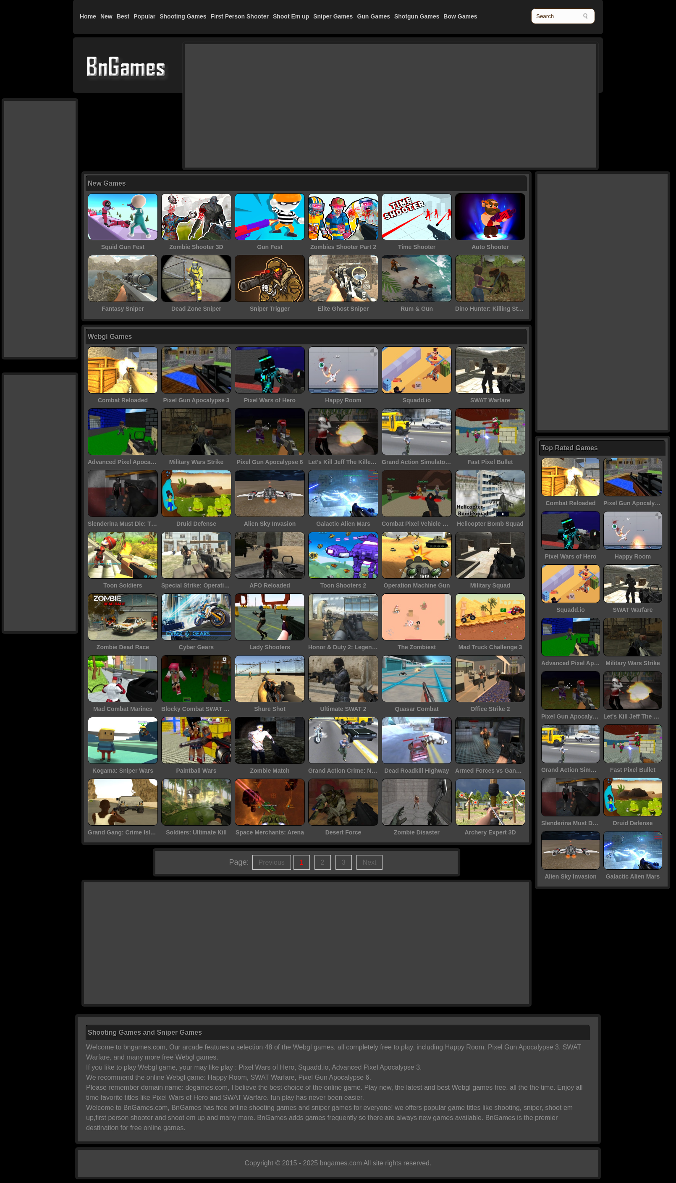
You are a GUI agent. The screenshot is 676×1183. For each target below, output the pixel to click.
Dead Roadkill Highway (416, 770)
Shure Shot (270, 709)
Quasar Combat (416, 709)
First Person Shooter (239, 16)
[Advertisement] (367, 105)
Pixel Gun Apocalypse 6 (269, 462)
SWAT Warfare (490, 400)
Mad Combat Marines (122, 709)
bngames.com (341, 1163)
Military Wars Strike (196, 462)
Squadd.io (417, 400)
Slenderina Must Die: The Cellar (132, 523)
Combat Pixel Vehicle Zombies (424, 523)
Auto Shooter (490, 247)
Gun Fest (270, 247)
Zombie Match (269, 770)
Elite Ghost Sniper (343, 308)
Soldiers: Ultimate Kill (196, 832)
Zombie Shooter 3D (196, 247)
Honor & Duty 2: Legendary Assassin (359, 647)
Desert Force (343, 832)
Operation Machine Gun (417, 585)
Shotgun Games (416, 16)
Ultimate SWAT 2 (343, 709)
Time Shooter (416, 247)
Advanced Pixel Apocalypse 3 (129, 462)
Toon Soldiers (122, 585)
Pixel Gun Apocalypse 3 (196, 400)
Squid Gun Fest (122, 247)
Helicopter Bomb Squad (490, 523)
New (106, 16)
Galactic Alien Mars (343, 523)
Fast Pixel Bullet (490, 462)
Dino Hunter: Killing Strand (493, 308)
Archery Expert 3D (490, 832)
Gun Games (373, 16)
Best (123, 16)
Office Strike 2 (490, 709)
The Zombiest (417, 647)
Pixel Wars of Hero (270, 400)
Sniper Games (333, 16)
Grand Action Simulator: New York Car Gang (444, 462)
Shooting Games (183, 16)
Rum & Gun (417, 308)
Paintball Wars (196, 770)
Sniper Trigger (270, 308)
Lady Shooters (269, 647)
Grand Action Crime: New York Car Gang (365, 770)
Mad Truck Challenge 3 (490, 647)
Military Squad (490, 585)
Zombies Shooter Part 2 (343, 247)
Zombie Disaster (417, 832)
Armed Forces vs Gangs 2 (491, 770)
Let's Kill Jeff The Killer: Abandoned (358, 462)
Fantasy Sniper (123, 308)
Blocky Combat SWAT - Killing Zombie (214, 709)
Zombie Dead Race (123, 647)
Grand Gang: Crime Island (124, 832)
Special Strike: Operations (197, 585)
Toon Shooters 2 (343, 585)
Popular (144, 16)
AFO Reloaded (269, 585)
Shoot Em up (291, 16)
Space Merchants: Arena (270, 832)
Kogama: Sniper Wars (122, 770)
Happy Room (343, 400)
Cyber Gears (196, 647)
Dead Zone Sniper (196, 308)
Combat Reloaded (123, 400)
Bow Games (460, 16)
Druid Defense (196, 523)
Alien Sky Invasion (270, 523)
